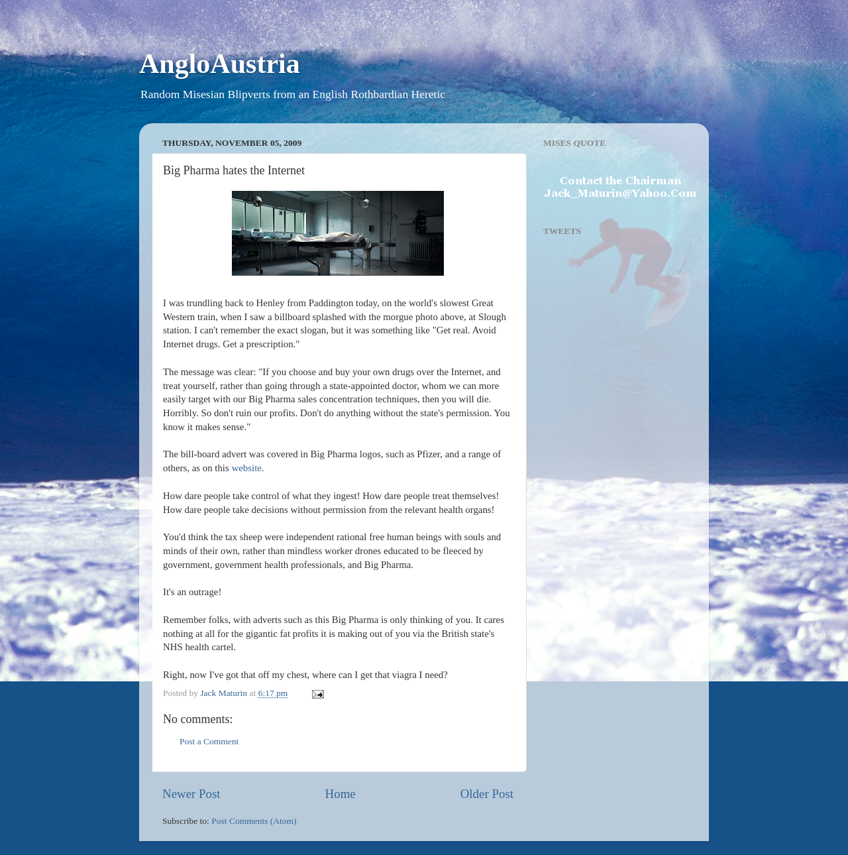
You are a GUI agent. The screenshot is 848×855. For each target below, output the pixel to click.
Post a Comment (209, 741)
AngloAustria (219, 63)
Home (340, 794)
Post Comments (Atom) (253, 821)
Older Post (486, 794)
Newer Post (191, 794)
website (247, 468)
